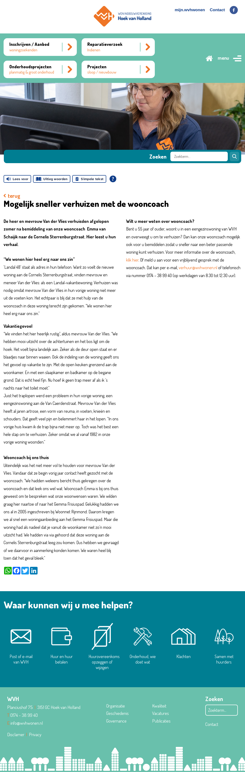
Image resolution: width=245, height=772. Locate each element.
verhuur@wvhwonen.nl (198, 267)
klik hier (132, 260)
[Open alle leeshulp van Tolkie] (113, 179)
